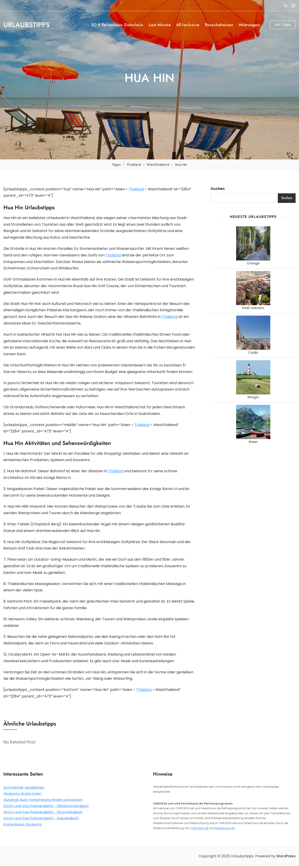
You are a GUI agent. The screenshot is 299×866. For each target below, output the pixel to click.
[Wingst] (253, 377)
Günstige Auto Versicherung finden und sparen (43, 799)
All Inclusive (187, 25)
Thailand (136, 189)
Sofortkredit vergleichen (23, 787)
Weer (253, 441)
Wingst (253, 397)
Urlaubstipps (26, 25)
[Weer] (253, 422)
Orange (253, 263)
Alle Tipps (283, 25)
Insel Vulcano (253, 307)
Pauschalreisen (219, 25)
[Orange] (253, 243)
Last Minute (160, 25)
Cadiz (253, 352)
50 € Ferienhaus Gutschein (117, 25)
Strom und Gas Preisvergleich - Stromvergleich (42, 812)
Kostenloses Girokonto (22, 824)
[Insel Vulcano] (253, 288)
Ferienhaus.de (225, 828)
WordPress (286, 856)
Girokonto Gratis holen (22, 793)
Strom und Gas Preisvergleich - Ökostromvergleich (46, 805)
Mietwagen (249, 25)
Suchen (218, 188)
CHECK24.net (199, 828)
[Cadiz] (253, 333)
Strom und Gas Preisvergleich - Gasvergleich (41, 818)
